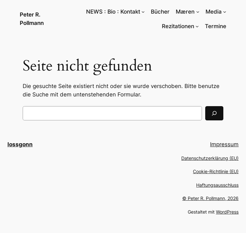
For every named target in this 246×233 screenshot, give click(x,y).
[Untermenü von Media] (224, 11)
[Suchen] (214, 113)
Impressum (224, 144)
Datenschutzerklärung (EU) (210, 158)
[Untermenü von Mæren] (197, 11)
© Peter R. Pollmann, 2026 (210, 198)
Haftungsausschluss (217, 185)
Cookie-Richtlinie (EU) (216, 171)
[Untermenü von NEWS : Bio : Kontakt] (143, 11)
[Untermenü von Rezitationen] (197, 26)
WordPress (227, 212)
